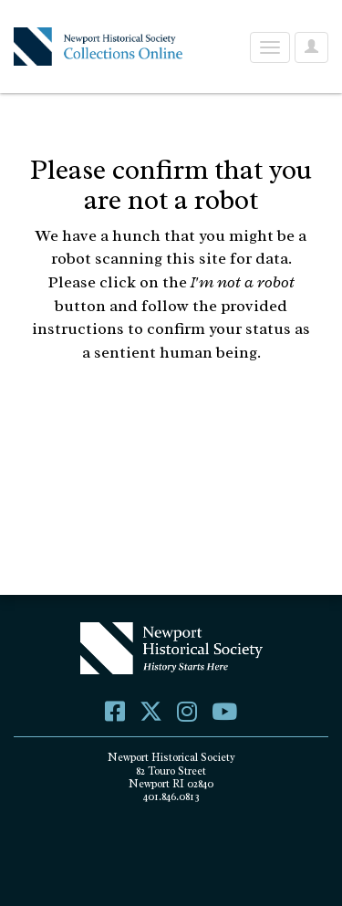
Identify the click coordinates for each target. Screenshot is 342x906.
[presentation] (179, 422)
